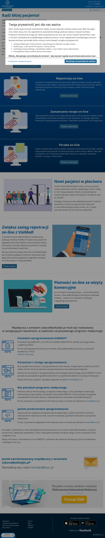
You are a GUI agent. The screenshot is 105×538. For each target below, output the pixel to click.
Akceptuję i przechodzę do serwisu (80, 61)
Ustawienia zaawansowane (20, 61)
